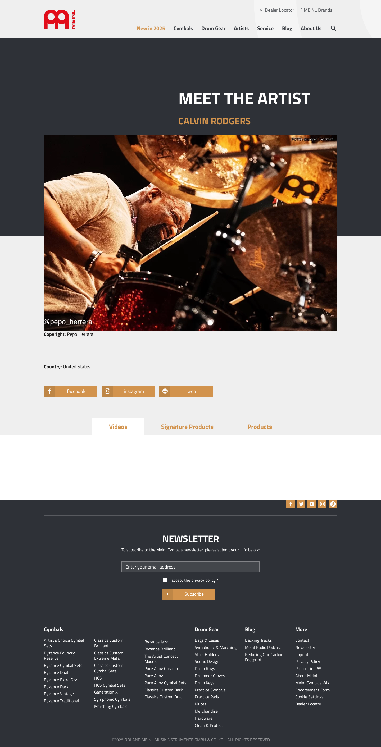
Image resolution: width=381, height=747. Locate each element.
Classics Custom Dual (163, 697)
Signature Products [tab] (187, 426)
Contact (302, 640)
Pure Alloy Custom (161, 668)
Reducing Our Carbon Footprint (264, 657)
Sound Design (207, 661)
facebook (70, 391)
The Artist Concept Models (161, 659)
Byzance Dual (56, 672)
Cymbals (183, 28)
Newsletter (305, 647)
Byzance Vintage (59, 693)
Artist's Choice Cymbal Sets (64, 643)
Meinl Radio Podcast (263, 647)
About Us (311, 28)
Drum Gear (213, 28)
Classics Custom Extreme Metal (108, 656)
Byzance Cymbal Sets (63, 665)
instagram (128, 391)
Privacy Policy (307, 661)
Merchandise (206, 711)
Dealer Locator (279, 9)
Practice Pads (207, 697)
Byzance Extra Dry (60, 679)
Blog (287, 28)
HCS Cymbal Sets (109, 685)
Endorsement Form (312, 690)
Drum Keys (204, 683)
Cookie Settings (309, 697)
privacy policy (203, 580)
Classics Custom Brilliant (108, 643)
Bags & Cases (207, 640)
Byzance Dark (56, 687)
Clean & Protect (209, 725)
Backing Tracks (258, 640)
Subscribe (188, 594)
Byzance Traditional (61, 701)
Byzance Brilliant (159, 649)
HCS (98, 678)
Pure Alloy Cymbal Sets (165, 683)
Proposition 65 (308, 668)
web (183, 391)
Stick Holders (207, 654)
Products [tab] (259, 426)
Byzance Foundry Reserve (59, 656)
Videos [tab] (118, 426)
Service (265, 28)
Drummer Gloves (210, 675)
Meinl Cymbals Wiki (312, 683)
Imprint (302, 654)
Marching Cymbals (110, 706)
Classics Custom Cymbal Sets (108, 668)
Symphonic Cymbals (112, 699)
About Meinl (306, 675)
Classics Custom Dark (163, 690)
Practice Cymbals (210, 690)
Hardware (203, 718)
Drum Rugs (205, 668)
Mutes (200, 704)
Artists (241, 28)
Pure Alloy (153, 675)
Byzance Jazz (156, 642)
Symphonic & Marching (216, 647)
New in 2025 (151, 28)
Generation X (106, 692)
